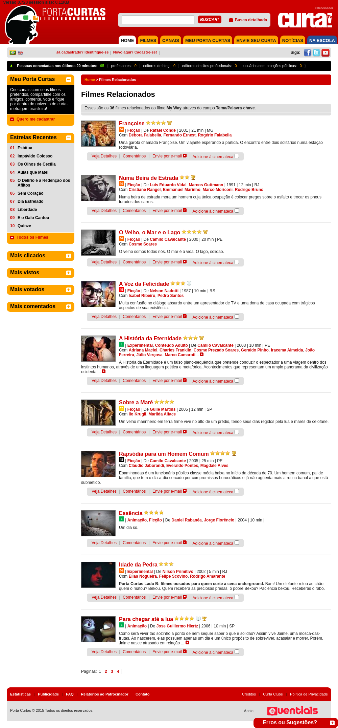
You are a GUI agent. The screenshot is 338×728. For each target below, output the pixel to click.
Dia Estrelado (31, 201)
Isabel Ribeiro (142, 295)
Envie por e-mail (167, 156)
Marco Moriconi (217, 189)
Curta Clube (273, 694)
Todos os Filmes (32, 237)
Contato (143, 694)
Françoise (132, 123)
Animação (137, 520)
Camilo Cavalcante (168, 239)
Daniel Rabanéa (186, 520)
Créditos (249, 694)
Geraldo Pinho (255, 350)
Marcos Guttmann (206, 185)
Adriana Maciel (143, 350)
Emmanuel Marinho (181, 189)
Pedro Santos (171, 295)
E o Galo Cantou (33, 217)
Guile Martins (162, 409)
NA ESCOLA (322, 40)
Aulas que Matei (33, 172)
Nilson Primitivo (178, 571)
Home (89, 80)
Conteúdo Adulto (171, 345)
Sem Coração (31, 193)
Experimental (140, 345)
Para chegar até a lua (146, 619)
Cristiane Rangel (145, 189)
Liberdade (27, 209)
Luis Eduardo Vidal (168, 185)
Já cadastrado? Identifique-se (82, 52)
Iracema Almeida (287, 350)
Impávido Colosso (35, 156)
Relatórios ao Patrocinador (104, 694)
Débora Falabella (145, 135)
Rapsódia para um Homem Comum (164, 454)
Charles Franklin (175, 350)
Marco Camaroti (180, 354)
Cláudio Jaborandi (146, 465)
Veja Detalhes (104, 156)
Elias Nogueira (143, 576)
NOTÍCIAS (292, 40)
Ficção (133, 130)
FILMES (148, 40)
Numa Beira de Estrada (148, 178)
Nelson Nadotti (164, 290)
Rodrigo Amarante (207, 576)
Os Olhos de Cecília (37, 164)
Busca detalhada (251, 20)
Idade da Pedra (138, 565)
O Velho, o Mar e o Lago (149, 232)
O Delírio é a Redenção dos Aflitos (44, 183)
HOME (127, 40)
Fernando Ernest (179, 135)
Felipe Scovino (173, 576)
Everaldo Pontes (182, 465)
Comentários (134, 156)
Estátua (25, 148)
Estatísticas (20, 694)
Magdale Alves (214, 465)
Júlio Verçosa (149, 354)
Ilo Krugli (137, 414)
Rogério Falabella (215, 135)
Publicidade (48, 694)
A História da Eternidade (150, 338)
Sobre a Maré (136, 402)
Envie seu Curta (256, 40)
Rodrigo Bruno (249, 189)
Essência (130, 513)
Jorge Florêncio (219, 520)
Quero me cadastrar (36, 119)
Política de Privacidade (309, 694)
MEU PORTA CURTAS (207, 40)
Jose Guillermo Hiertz (177, 626)
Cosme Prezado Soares (216, 350)
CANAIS (170, 40)
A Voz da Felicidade (144, 284)
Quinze (24, 225)
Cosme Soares (143, 244)
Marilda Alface (162, 414)
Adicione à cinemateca (213, 156)
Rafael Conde (163, 130)
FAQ (70, 694)
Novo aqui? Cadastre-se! (135, 52)
